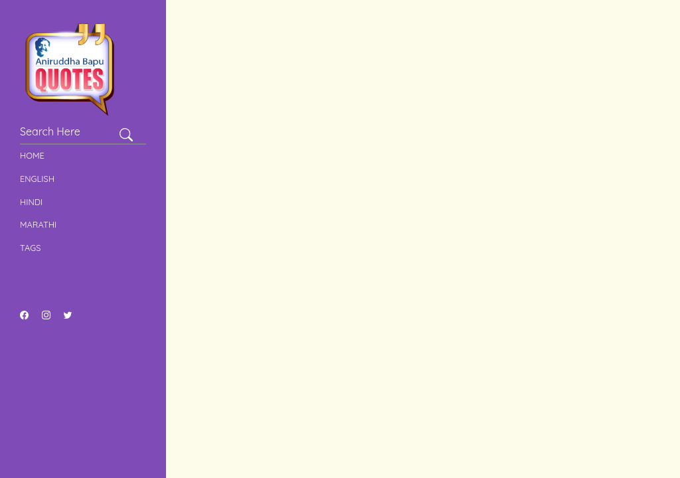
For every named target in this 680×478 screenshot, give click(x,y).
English (37, 178)
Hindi (31, 202)
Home (32, 155)
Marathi (38, 224)
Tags (30, 247)
